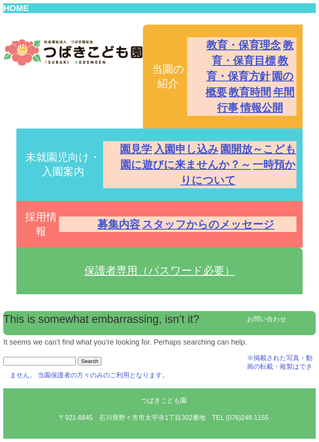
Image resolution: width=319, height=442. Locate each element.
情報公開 (261, 107)
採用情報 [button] (41, 224)
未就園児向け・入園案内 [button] (62, 164)
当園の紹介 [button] (168, 76)
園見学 (136, 149)
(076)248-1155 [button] (268, 327)
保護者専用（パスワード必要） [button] (159, 270)
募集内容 (118, 224)
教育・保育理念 (243, 45)
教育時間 (250, 92)
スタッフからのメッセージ (208, 224)
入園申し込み (186, 149)
